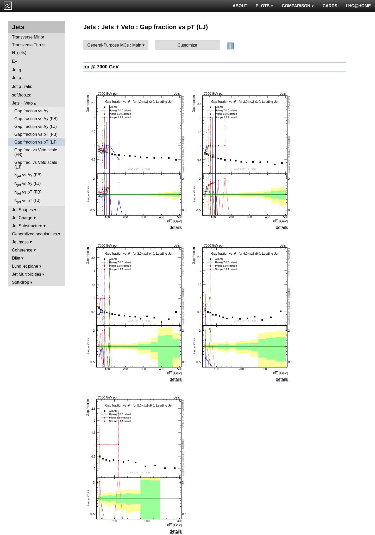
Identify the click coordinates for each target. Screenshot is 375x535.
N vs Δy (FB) (28, 175)
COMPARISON (298, 6)
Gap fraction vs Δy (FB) (36, 119)
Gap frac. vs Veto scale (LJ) (35, 164)
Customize (187, 45)
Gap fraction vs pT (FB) (36, 134)
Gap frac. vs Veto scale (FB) (35, 152)
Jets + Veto (22, 103)
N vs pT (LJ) (27, 201)
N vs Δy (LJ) (27, 184)
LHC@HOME (358, 6)
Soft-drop (20, 282)
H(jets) (19, 53)
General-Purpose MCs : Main (114, 45)
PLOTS (265, 6)
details (176, 227)
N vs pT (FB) (27, 192)
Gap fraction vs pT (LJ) (35, 142)
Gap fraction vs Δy (31, 111)
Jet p (17, 78)
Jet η (16, 70)
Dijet (16, 258)
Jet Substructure (27, 226)
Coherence (22, 250)
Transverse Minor (28, 37)
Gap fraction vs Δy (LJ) (35, 126)
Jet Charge (22, 218)
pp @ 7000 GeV (101, 66)
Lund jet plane (25, 266)
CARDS (330, 6)
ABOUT (240, 6)
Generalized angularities (34, 234)
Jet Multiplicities (26, 274)
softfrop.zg (22, 95)
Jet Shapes (22, 210)
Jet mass (20, 242)
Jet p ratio (22, 87)
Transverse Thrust (29, 45)
